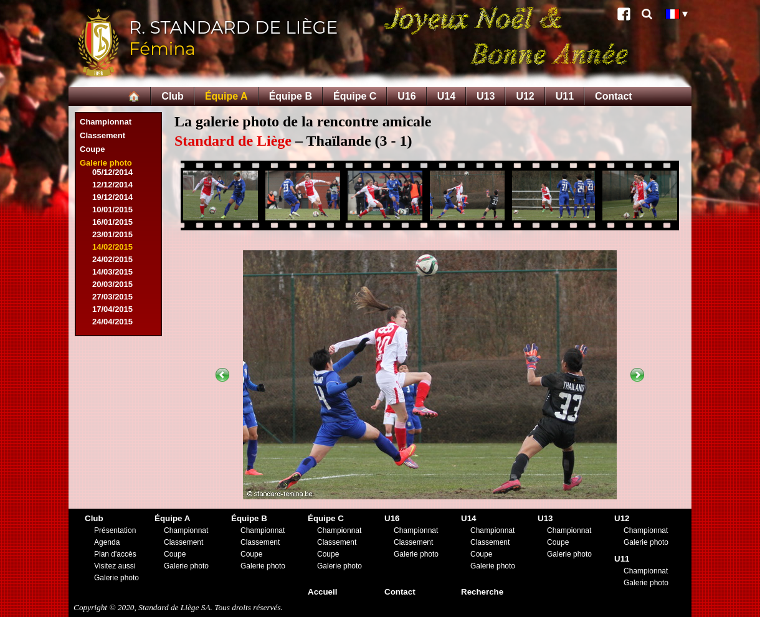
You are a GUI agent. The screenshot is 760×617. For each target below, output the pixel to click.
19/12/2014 (112, 197)
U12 (525, 96)
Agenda (107, 542)
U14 (446, 96)
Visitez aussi (114, 566)
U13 (486, 96)
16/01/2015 (112, 222)
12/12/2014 (112, 184)
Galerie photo (106, 162)
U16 (406, 96)
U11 (565, 96)
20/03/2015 (112, 284)
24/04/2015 (112, 321)
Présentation (115, 530)
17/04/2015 (112, 309)
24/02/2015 (112, 259)
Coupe (92, 149)
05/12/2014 (112, 172)
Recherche (482, 591)
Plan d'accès (115, 554)
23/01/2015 (112, 234)
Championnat (105, 121)
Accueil (322, 591)
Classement (102, 135)
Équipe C (354, 96)
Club (172, 96)
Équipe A (226, 96)
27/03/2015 (112, 296)
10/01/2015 (112, 209)
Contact (613, 96)
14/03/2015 (112, 271)
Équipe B (290, 96)
